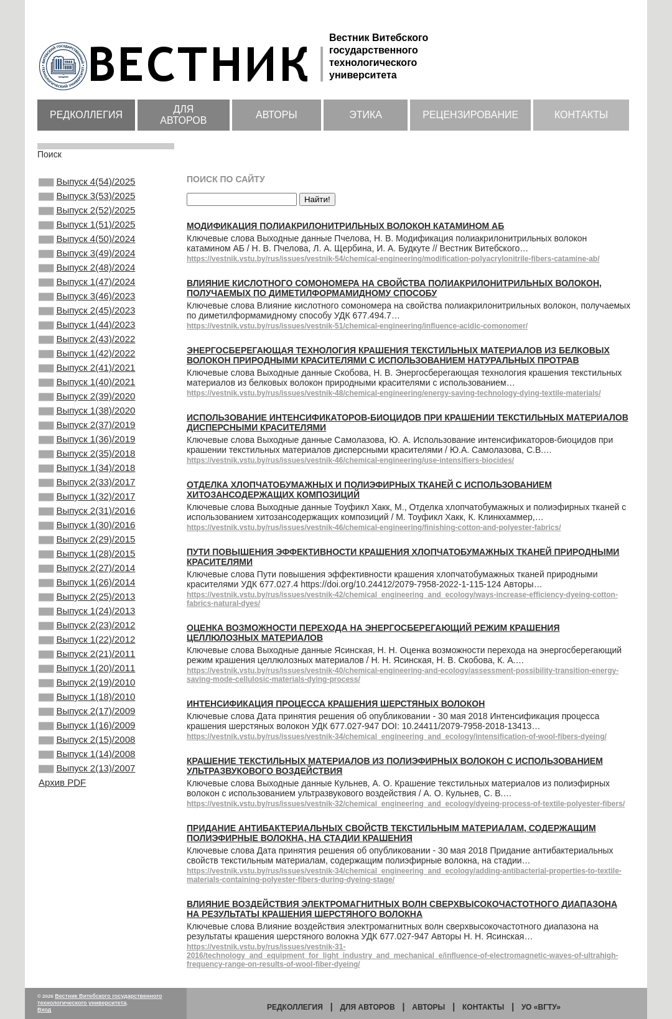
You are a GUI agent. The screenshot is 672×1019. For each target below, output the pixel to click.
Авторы (276, 114)
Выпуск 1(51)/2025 (87, 233)
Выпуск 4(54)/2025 (87, 183)
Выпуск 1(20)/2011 (87, 754)
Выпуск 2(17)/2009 (87, 804)
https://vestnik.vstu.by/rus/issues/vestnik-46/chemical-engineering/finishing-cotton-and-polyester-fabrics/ (374, 527)
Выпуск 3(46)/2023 (87, 317)
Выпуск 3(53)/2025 (87, 200)
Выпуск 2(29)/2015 (87, 603)
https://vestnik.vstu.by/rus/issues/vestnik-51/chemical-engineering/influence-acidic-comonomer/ (357, 326)
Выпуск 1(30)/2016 (87, 586)
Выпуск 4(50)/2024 (87, 250)
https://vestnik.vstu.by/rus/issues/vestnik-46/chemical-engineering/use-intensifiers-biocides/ (350, 460)
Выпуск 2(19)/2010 (87, 771)
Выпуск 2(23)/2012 (87, 704)
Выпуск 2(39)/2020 (87, 435)
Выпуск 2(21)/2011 (87, 737)
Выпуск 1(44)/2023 (87, 351)
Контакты (581, 114)
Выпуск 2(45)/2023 (87, 334)
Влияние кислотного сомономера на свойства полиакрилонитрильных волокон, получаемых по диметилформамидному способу (394, 288)
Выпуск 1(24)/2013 (87, 687)
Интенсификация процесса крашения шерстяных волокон (336, 704)
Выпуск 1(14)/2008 (87, 855)
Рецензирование (470, 114)
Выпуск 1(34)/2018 (87, 519)
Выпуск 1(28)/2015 (87, 620)
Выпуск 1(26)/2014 (87, 653)
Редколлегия (86, 114)
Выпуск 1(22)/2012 (87, 720)
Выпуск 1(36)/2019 (87, 485)
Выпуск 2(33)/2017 (87, 536)
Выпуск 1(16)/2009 (87, 821)
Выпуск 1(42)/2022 (87, 384)
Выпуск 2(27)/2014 (87, 636)
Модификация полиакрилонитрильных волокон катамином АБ (345, 226)
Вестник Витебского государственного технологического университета (99, 999)
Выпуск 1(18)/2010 (87, 787)
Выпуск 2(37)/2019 (87, 468)
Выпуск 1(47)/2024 (87, 300)
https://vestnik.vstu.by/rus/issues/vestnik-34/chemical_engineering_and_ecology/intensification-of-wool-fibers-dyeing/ (397, 736)
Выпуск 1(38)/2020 (87, 452)
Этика (365, 114)
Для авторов (183, 115)
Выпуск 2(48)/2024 (87, 284)
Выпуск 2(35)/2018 (87, 502)
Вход (44, 1010)
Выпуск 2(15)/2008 (87, 838)
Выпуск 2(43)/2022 (87, 368)
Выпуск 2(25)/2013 (87, 670)
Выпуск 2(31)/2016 (87, 569)
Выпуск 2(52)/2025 (87, 216)
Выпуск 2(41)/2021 (87, 401)
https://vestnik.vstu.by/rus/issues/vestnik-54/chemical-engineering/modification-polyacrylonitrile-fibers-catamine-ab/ (393, 258)
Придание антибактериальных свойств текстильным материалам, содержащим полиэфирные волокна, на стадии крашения (391, 833)
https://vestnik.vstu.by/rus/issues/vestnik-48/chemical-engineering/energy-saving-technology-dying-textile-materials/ (394, 393)
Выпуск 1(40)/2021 (87, 418)
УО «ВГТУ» (541, 1007)
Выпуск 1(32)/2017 (87, 552)
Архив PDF (62, 887)
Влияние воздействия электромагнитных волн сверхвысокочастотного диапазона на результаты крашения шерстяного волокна (402, 909)
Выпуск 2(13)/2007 (87, 871)
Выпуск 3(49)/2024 (87, 267)
